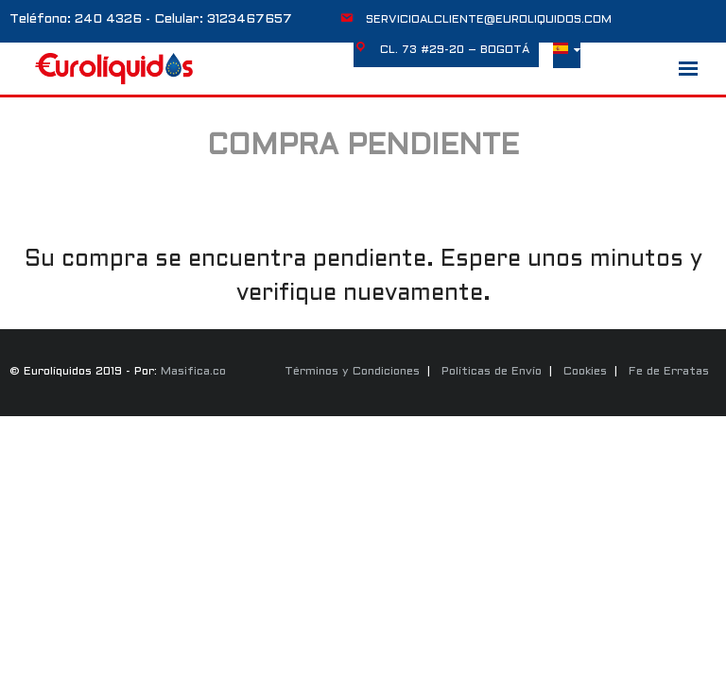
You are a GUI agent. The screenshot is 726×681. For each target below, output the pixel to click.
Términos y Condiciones (352, 371)
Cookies (585, 371)
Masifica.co (193, 371)
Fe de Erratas (669, 371)
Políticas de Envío (491, 371)
